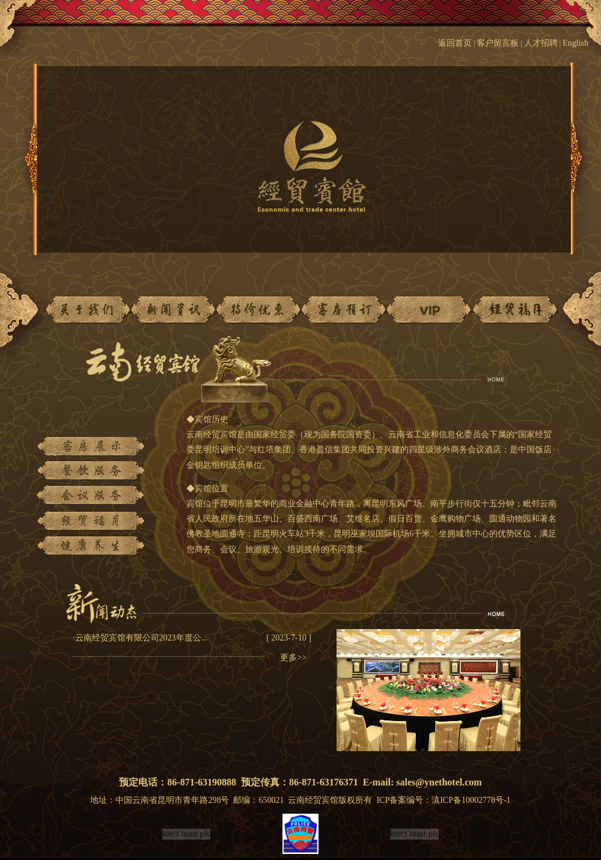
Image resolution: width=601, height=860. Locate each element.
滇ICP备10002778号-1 (471, 800)
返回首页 (455, 43)
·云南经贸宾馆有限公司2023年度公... (140, 637)
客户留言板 (498, 43)
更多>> (293, 657)
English (582, 43)
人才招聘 (541, 43)
